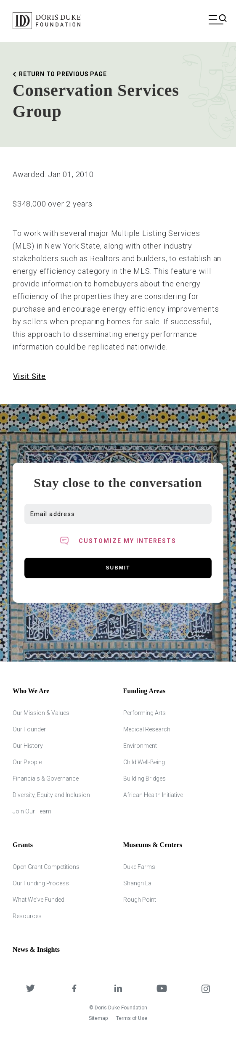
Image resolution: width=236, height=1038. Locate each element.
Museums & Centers (152, 844)
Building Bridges (144, 778)
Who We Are (31, 690)
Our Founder (29, 729)
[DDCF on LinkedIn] (117, 989)
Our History (28, 745)
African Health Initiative (153, 795)
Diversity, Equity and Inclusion (51, 795)
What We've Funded (38, 899)
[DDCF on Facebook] (74, 989)
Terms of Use (131, 1018)
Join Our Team (32, 811)
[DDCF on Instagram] (205, 989)
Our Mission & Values (41, 713)
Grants (23, 844)
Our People (27, 762)
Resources (27, 916)
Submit (118, 568)
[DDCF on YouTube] (162, 989)
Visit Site (29, 376)
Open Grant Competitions (46, 866)
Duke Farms (139, 866)
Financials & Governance (46, 778)
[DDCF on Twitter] (30, 989)
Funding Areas (144, 690)
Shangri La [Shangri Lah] (137, 883)
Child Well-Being (144, 762)
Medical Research (146, 729)
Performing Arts (144, 713)
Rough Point (139, 899)
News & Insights (36, 949)
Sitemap (98, 1018)
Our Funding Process (41, 883)
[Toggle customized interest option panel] (118, 541)
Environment (140, 745)
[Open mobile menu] (216, 20)
